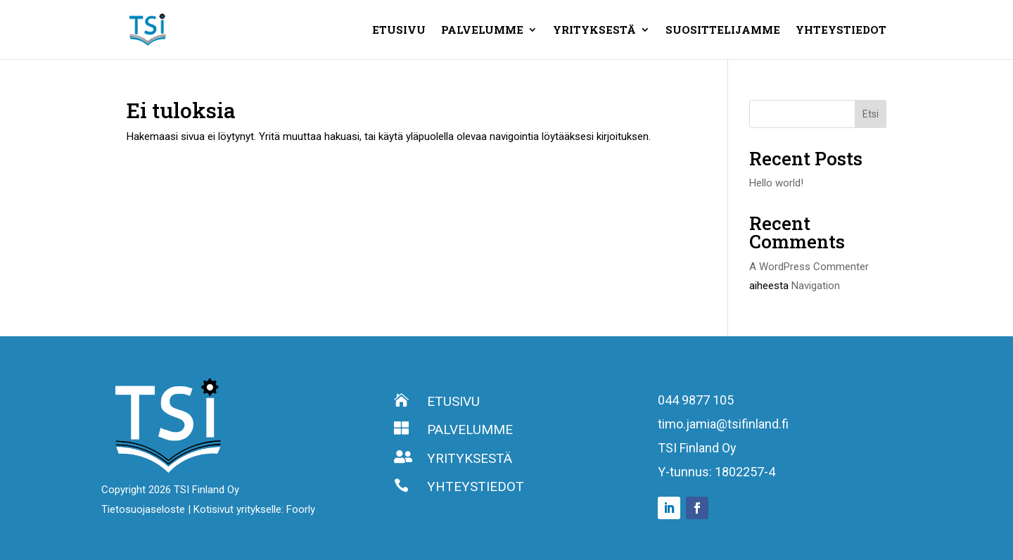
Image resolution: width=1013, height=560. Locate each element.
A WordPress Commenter (809, 266)
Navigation (815, 285)
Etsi (870, 114)
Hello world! (776, 183)
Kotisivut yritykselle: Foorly (254, 509)
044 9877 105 (696, 400)
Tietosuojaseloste (144, 509)
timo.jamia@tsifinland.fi (723, 423)
